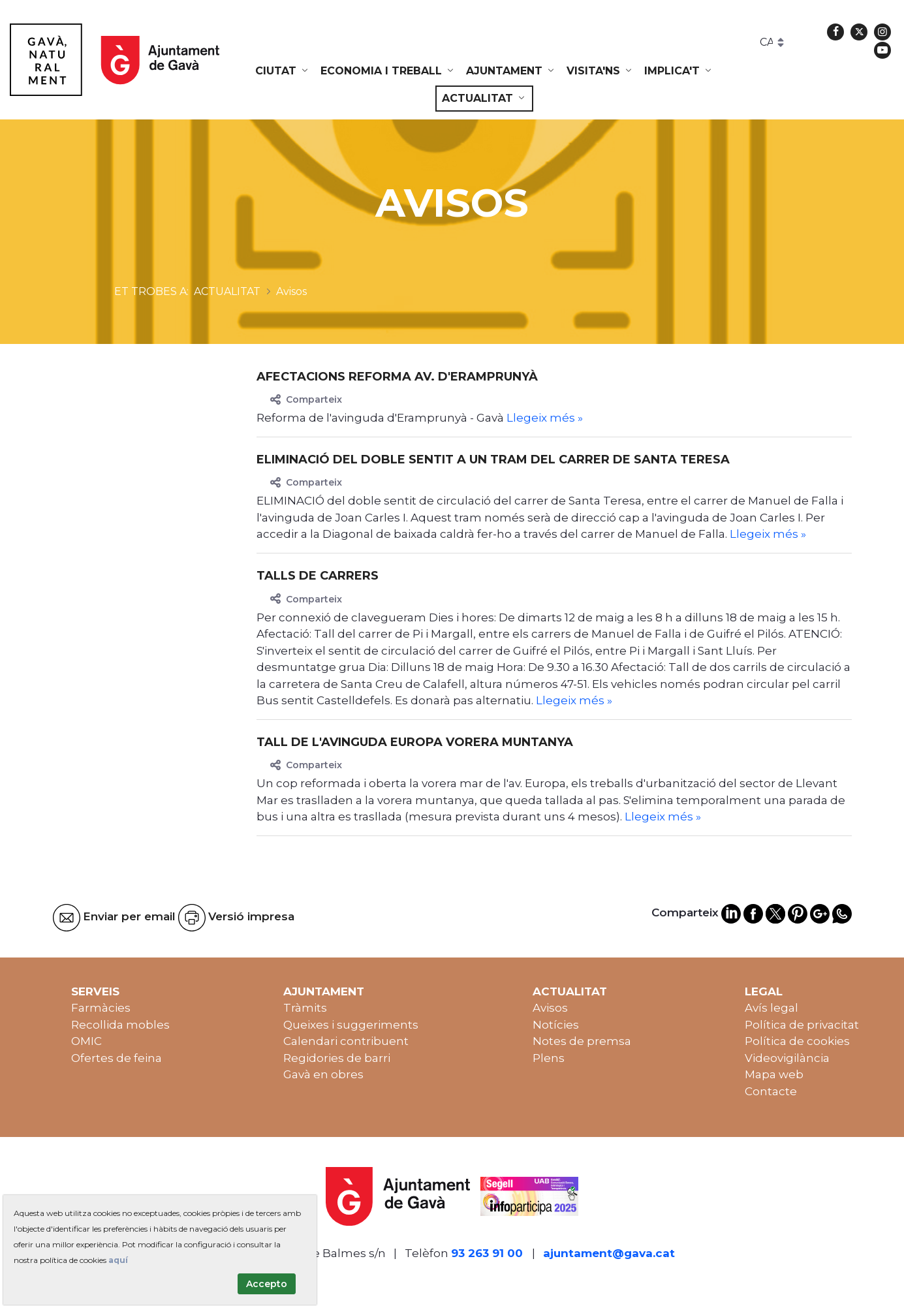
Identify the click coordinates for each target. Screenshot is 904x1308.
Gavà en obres (323, 1074)
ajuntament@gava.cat (609, 1253)
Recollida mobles (120, 1024)
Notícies (556, 1024)
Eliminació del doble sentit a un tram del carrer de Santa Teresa (493, 459)
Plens (549, 1058)
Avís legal (771, 1007)
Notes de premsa (582, 1041)
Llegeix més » (545, 417)
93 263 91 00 (487, 1253)
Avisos (550, 1007)
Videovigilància (787, 1058)
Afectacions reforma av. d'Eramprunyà (397, 376)
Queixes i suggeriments (350, 1024)
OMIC (86, 1041)
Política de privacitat (802, 1024)
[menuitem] (282, 71)
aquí (118, 1260)
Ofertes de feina (116, 1058)
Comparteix (306, 399)
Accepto (266, 1284)
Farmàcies (101, 1007)
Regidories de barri (336, 1058)
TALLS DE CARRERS (318, 575)
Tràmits (305, 1007)
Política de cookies (797, 1041)
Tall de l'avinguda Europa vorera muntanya (415, 742)
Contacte (771, 1091)
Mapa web (774, 1074)
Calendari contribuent (346, 1041)
